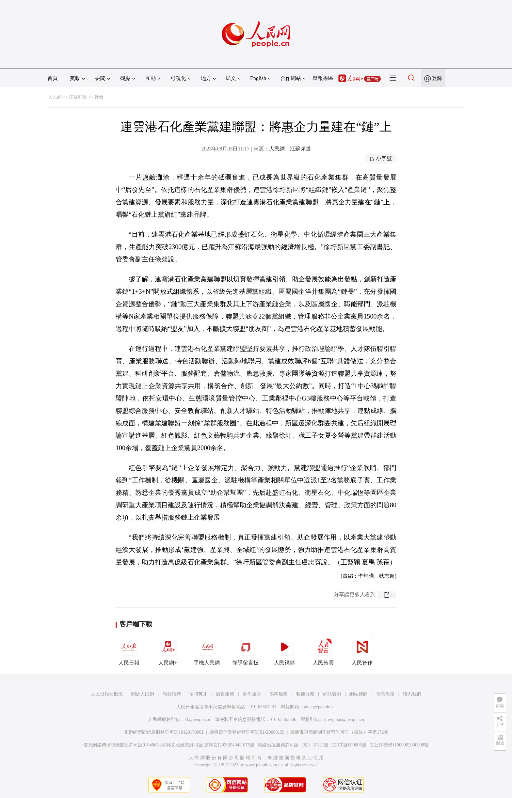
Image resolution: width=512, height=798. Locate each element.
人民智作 (362, 650)
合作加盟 (252, 694)
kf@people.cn (197, 719)
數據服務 (305, 694)
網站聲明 (332, 694)
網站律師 (358, 694)
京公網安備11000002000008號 (399, 745)
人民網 (55, 97)
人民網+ (167, 650)
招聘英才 (198, 694)
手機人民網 (207, 650)
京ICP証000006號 (349, 745)
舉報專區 (322, 78)
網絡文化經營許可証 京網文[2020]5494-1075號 (208, 745)
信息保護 (385, 694)
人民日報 (129, 650)
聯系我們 (412, 694)
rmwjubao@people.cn (344, 719)
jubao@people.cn (320, 706)
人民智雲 (323, 650)
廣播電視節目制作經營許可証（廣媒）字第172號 (339, 732)
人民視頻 (284, 650)
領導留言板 (245, 650)
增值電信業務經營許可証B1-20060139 (247, 732)
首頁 (52, 78)
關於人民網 (142, 694)
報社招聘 (172, 694)
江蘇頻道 (78, 97)
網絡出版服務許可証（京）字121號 (293, 745)
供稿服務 (278, 694)
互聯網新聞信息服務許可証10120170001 (164, 732)
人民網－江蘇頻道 (290, 148)
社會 (99, 97)
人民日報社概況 (107, 694)
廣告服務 (225, 694)
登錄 (437, 78)
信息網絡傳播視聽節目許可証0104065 (121, 745)
